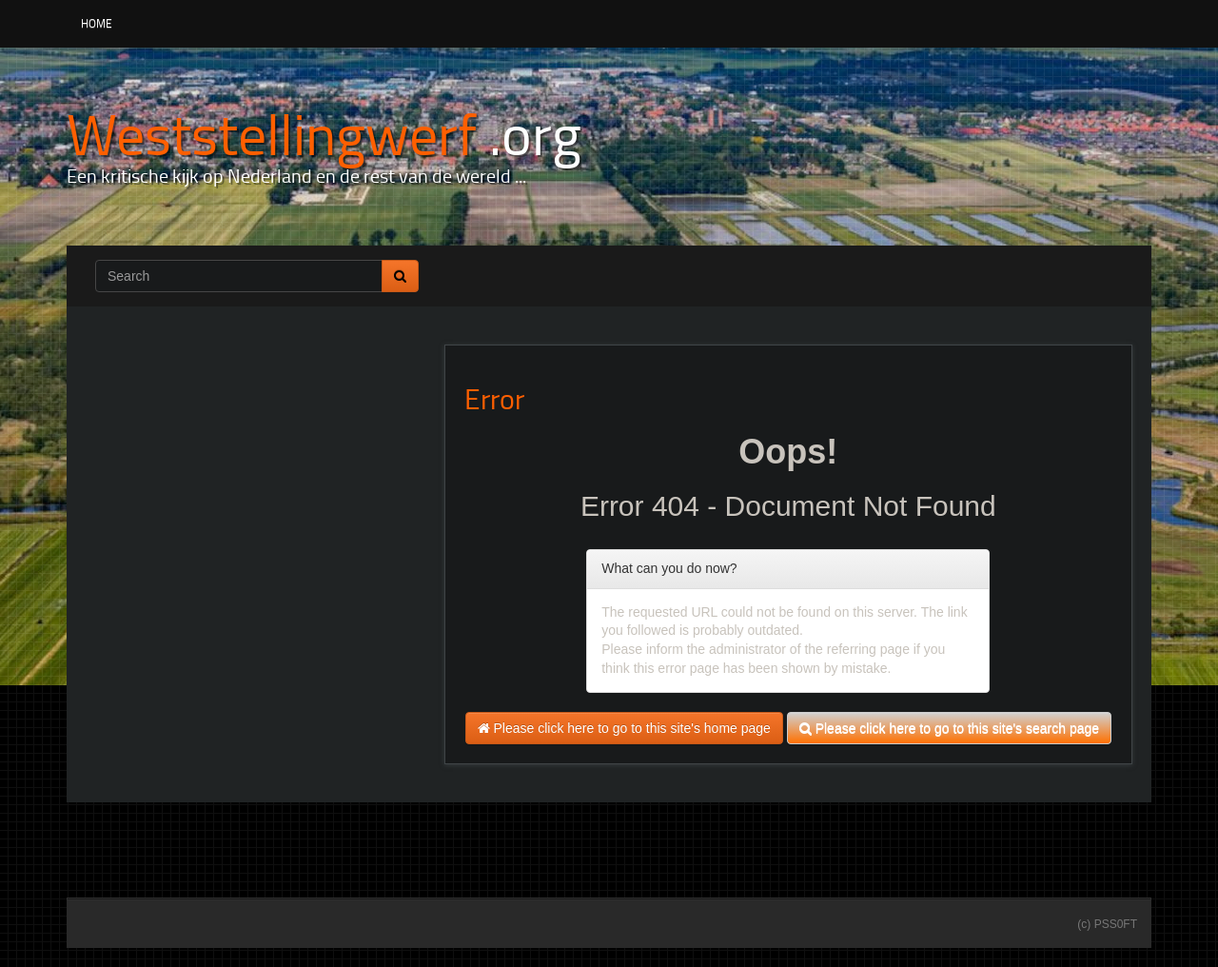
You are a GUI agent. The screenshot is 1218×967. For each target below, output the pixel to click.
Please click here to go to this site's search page (949, 728)
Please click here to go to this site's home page (624, 728)
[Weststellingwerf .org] (324, 132)
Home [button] (96, 23)
